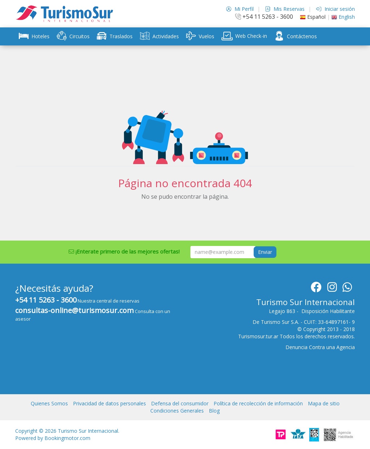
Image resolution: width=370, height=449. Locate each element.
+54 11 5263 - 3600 (264, 17)
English (343, 16)
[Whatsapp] (347, 289)
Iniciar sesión (335, 8)
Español (313, 16)
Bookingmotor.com (67, 438)
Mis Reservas (285, 8)
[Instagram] (332, 289)
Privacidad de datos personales (109, 403)
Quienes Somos (49, 403)
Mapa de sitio (324, 403)
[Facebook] (316, 289)
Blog (214, 410)
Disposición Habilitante (328, 311)
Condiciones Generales (177, 410)
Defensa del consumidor (179, 403)
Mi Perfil (240, 8)
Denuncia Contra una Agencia (320, 347)
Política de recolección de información (258, 403)
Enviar (265, 251)
